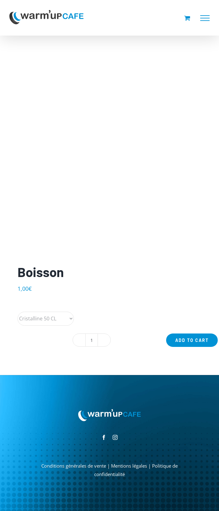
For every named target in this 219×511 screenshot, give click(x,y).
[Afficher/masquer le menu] (205, 18)
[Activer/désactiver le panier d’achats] (187, 18)
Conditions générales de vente (73, 466)
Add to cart (192, 340)
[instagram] (115, 437)
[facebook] (103, 437)
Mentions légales (129, 466)
